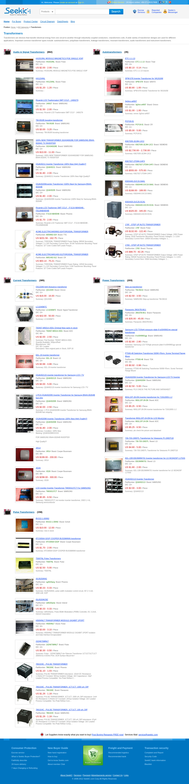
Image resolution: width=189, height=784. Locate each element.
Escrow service (18, 753)
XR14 (38, 448)
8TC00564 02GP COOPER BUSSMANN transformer (58, 538)
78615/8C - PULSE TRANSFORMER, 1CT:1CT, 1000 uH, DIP (62, 687)
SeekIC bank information (155, 760)
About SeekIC (66, 775)
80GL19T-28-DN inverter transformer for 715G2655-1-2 (148, 397)
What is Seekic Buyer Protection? (26, 756)
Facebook (160, 2)
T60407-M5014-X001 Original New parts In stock (56, 328)
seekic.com (17, 11)
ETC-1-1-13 (130, 58)
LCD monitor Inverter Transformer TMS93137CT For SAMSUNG (63, 488)
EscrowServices (141, 11)
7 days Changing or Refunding (25, 768)
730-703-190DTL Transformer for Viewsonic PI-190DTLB (149, 438)
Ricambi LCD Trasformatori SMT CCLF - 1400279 (57, 100)
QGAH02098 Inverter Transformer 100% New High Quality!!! (61, 419)
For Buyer (16, 21)
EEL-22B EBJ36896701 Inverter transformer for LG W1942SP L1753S (155, 458)
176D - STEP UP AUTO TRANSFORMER (143, 245)
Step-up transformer (133, 287)
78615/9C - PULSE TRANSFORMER (51, 664)
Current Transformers (25, 280)
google (170, 2)
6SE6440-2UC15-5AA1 (135, 181)
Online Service (118, 2)
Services (77, 775)
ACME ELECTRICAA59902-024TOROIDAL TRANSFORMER (62, 231)
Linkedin (163, 2)
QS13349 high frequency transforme (51, 287)
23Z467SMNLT (42, 641)
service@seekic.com (148, 734)
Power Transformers (113, 280)
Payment (86, 775)
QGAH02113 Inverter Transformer (139, 479)
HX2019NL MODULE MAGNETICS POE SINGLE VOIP (59, 58)
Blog (73, 21)
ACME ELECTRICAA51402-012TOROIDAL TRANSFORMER (62, 254)
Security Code (151, 756)
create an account (67, 2)
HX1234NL (40, 78)
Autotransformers (112, 52)
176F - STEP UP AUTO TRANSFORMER (142, 224)
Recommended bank (117, 756)
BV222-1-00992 (42, 518)
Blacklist (148, 764)
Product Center (31, 21)
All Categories (23, 27)
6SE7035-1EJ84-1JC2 (134, 141)
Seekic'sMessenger (173, 11)
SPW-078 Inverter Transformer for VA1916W (144, 78)
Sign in (81, 2)
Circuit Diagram (47, 21)
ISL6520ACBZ (42, 599)
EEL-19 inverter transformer (48, 355)
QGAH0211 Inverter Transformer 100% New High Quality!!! (61, 164)
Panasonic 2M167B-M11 (135, 310)
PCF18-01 (129, 121)
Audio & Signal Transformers (28, 52)
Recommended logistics (118, 753)
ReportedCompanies (156, 11)
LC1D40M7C (41, 307)
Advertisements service (101, 775)
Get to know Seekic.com (58, 760)
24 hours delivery (19, 764)
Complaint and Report (154, 753)
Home (6, 21)
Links (126, 775)
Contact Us (117, 775)
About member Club (56, 764)
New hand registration (57, 753)
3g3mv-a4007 (131, 101)
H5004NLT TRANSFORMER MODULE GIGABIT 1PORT (60, 620)
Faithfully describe (19, 760)
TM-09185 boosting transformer (49, 120)
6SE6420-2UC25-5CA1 (135, 202)
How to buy (52, 756)
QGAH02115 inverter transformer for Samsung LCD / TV (60, 375)
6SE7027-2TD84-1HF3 (135, 161)
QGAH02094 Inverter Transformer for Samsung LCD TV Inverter (152, 377)
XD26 (38, 468)
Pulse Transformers (23, 512)
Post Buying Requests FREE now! (108, 734)
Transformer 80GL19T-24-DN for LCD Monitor (144, 418)
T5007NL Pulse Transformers (48, 558)
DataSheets (62, 21)
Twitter (167, 2)
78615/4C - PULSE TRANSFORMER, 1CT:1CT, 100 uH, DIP (62, 710)
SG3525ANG (41, 579)
